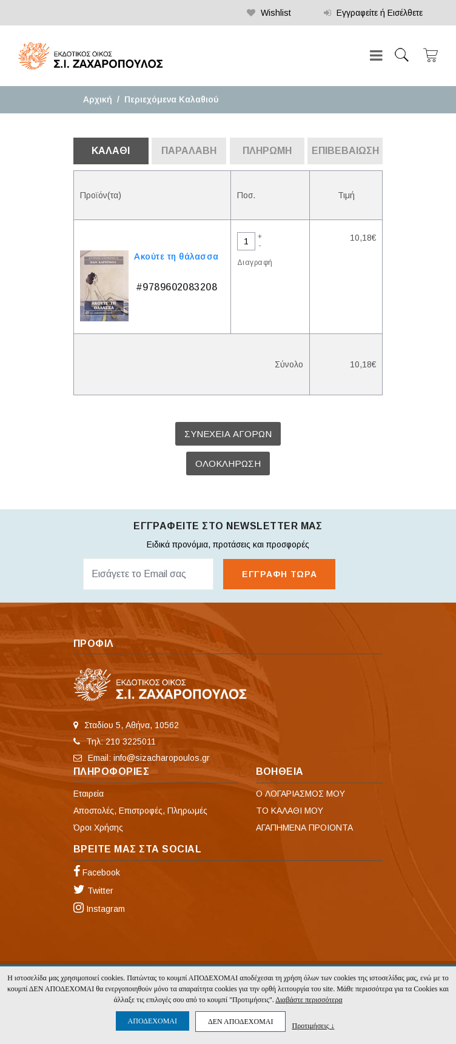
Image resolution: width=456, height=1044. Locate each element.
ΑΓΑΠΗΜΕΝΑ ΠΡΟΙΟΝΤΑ (304, 827)
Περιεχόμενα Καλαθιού (171, 99)
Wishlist (269, 13)
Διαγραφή (254, 262)
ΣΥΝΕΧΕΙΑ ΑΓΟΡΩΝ (228, 434)
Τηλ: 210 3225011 (121, 741)
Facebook (96, 872)
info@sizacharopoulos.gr (161, 758)
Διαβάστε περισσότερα (308, 999)
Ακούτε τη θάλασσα (176, 256)
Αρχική (97, 99)
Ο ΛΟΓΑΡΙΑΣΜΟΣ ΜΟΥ (300, 793)
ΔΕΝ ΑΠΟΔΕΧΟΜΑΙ (240, 1021)
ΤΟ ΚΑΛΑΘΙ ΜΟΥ (289, 810)
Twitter (93, 890)
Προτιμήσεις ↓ (313, 1025)
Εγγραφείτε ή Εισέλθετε (373, 13)
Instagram (99, 909)
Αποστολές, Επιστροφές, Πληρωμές (140, 810)
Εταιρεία (88, 793)
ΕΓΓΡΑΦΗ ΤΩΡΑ (279, 574)
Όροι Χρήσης (98, 827)
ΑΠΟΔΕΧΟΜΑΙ (152, 1021)
